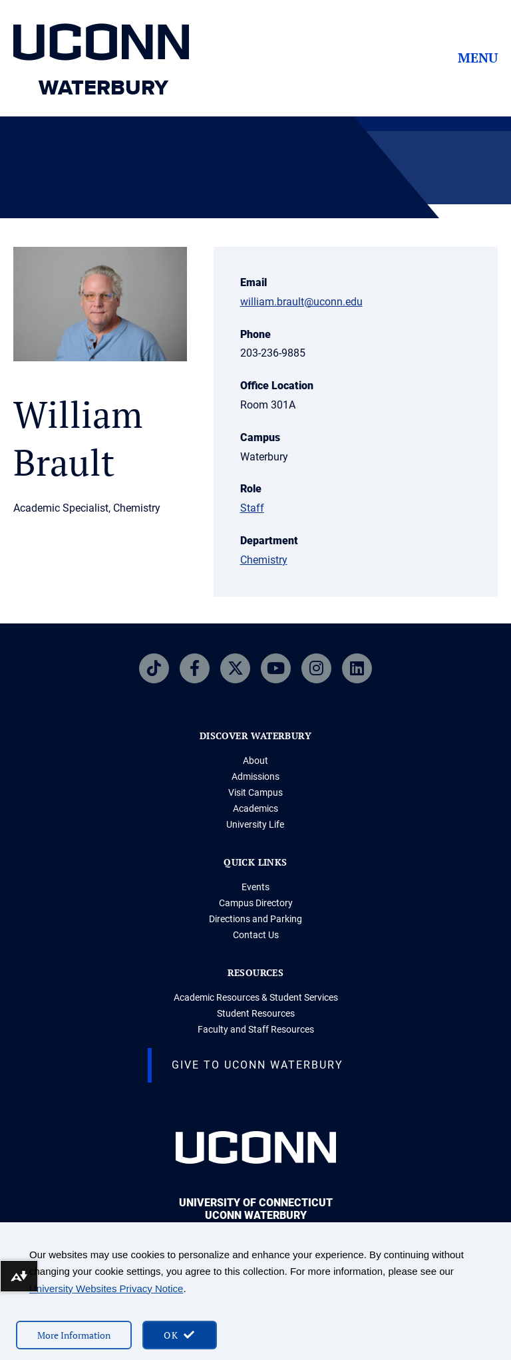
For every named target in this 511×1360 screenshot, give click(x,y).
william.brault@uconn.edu (301, 301)
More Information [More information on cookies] (73, 1335)
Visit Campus (255, 792)
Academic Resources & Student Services (256, 997)
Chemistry (263, 560)
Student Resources (256, 1013)
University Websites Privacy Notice (106, 1288)
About (255, 760)
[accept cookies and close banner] (179, 1335)
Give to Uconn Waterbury (257, 1065)
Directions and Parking (255, 919)
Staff (252, 508)
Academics (255, 808)
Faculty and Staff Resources (256, 1029)
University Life (255, 824)
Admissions (255, 776)
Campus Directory (256, 903)
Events (255, 887)
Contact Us (256, 935)
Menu (478, 58)
